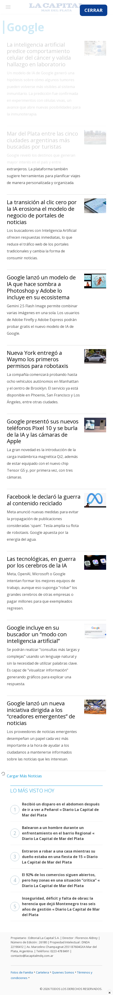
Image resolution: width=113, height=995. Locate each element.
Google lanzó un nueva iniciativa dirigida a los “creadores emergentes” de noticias (41, 713)
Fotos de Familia (22, 972)
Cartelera (42, 972)
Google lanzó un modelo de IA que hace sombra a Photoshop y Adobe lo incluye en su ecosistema (41, 287)
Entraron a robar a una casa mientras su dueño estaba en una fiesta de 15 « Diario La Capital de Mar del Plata (54, 857)
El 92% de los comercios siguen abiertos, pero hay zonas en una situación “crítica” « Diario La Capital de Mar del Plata (55, 880)
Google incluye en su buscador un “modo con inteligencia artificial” (37, 634)
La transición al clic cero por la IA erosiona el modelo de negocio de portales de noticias (42, 211)
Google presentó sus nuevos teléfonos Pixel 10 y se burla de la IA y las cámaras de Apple (42, 431)
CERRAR (93, 10)
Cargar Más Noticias (24, 775)
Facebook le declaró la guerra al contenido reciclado (44, 500)
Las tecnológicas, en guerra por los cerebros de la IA (41, 562)
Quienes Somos (63, 972)
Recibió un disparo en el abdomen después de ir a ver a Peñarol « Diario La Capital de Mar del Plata (55, 810)
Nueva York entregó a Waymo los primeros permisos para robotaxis (37, 359)
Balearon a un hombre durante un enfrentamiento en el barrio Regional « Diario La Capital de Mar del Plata (52, 833)
